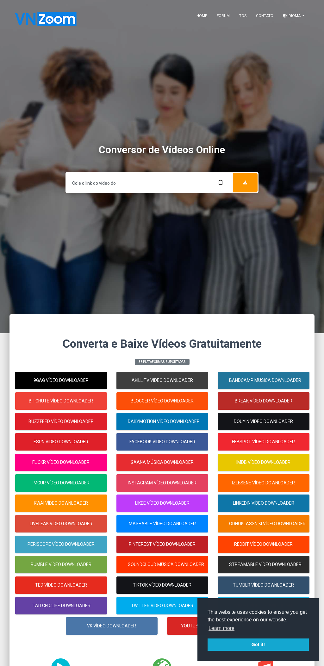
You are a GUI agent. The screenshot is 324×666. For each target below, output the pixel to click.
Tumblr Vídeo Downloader (263, 585)
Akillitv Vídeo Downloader (162, 380)
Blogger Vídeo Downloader (162, 400)
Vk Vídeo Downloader (111, 625)
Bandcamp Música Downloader (265, 380)
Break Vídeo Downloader (263, 400)
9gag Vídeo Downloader (61, 380)
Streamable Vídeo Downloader (265, 564)
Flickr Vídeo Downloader (61, 462)
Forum (223, 16)
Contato (264, 16)
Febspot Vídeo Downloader (263, 441)
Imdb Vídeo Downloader (263, 462)
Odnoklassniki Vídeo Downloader (267, 523)
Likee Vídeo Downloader (162, 503)
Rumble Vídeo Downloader (61, 564)
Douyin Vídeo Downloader (263, 421)
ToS (242, 16)
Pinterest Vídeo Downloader (162, 544)
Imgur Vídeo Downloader (61, 482)
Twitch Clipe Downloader (61, 605)
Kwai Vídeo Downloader (61, 503)
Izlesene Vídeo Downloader (263, 482)
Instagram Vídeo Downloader (162, 482)
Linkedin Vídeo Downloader (263, 503)
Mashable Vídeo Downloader (162, 523)
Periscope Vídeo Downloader (61, 544)
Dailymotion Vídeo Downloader (164, 421)
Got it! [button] (258, 644)
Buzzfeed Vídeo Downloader (61, 421)
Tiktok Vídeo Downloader (162, 585)
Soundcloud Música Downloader (166, 564)
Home (201, 16)
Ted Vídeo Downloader (61, 585)
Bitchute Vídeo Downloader (61, 400)
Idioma (292, 16)
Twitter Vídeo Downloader (162, 605)
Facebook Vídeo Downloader (162, 441)
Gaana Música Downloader (162, 462)
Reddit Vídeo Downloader (263, 544)
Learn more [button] (221, 628)
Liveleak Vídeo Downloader (61, 523)
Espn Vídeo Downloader (61, 441)
